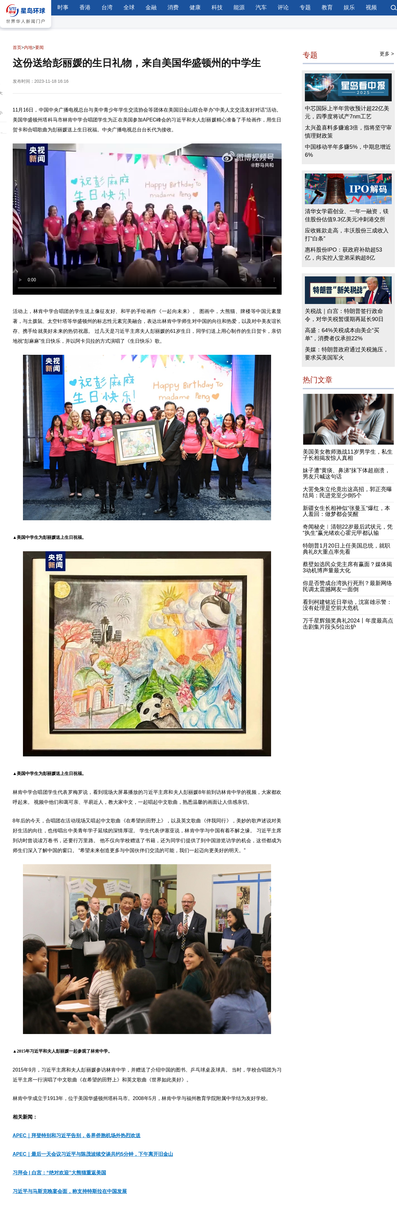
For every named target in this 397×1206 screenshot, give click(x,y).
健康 (195, 7)
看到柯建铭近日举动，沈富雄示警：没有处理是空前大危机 (347, 605)
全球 (129, 7)
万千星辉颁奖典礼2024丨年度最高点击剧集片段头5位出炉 (348, 624)
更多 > (387, 53)
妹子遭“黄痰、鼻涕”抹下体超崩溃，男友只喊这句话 (346, 473)
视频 (371, 7)
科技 (217, 7)
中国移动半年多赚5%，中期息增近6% (348, 151)
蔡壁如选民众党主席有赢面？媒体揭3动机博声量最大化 (347, 567)
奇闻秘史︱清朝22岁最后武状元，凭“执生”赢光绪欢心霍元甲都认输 (348, 530)
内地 (28, 47)
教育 (327, 7)
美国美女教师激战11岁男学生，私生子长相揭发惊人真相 (348, 455)
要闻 (39, 47)
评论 (283, 7)
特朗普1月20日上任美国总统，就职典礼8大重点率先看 (346, 549)
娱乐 (349, 7)
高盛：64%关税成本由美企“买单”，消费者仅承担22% (342, 334)
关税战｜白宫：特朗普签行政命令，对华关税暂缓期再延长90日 (344, 315)
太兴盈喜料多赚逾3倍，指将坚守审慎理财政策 (348, 132)
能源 (239, 7)
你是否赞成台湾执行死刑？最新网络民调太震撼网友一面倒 (347, 586)
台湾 (107, 7)
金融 (151, 7)
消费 (173, 7)
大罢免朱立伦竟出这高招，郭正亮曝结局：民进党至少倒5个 (347, 492)
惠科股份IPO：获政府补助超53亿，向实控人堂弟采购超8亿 (343, 254)
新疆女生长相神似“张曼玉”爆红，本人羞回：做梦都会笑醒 (346, 511)
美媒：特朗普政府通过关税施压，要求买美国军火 (347, 353)
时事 (63, 7)
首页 (17, 47)
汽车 (261, 7)
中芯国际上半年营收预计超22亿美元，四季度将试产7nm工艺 (347, 112)
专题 (305, 7)
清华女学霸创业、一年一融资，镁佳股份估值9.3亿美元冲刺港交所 (347, 215)
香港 (85, 7)
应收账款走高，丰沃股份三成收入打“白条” (347, 234)
